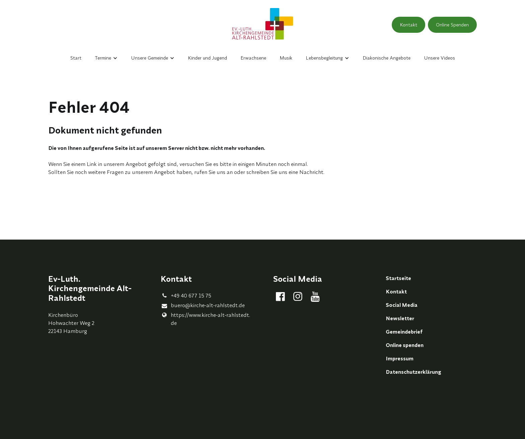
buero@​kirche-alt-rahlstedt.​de (203, 305)
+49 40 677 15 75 (186, 295)
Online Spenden (452, 25)
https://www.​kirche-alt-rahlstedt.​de (205, 319)
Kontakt (408, 25)
